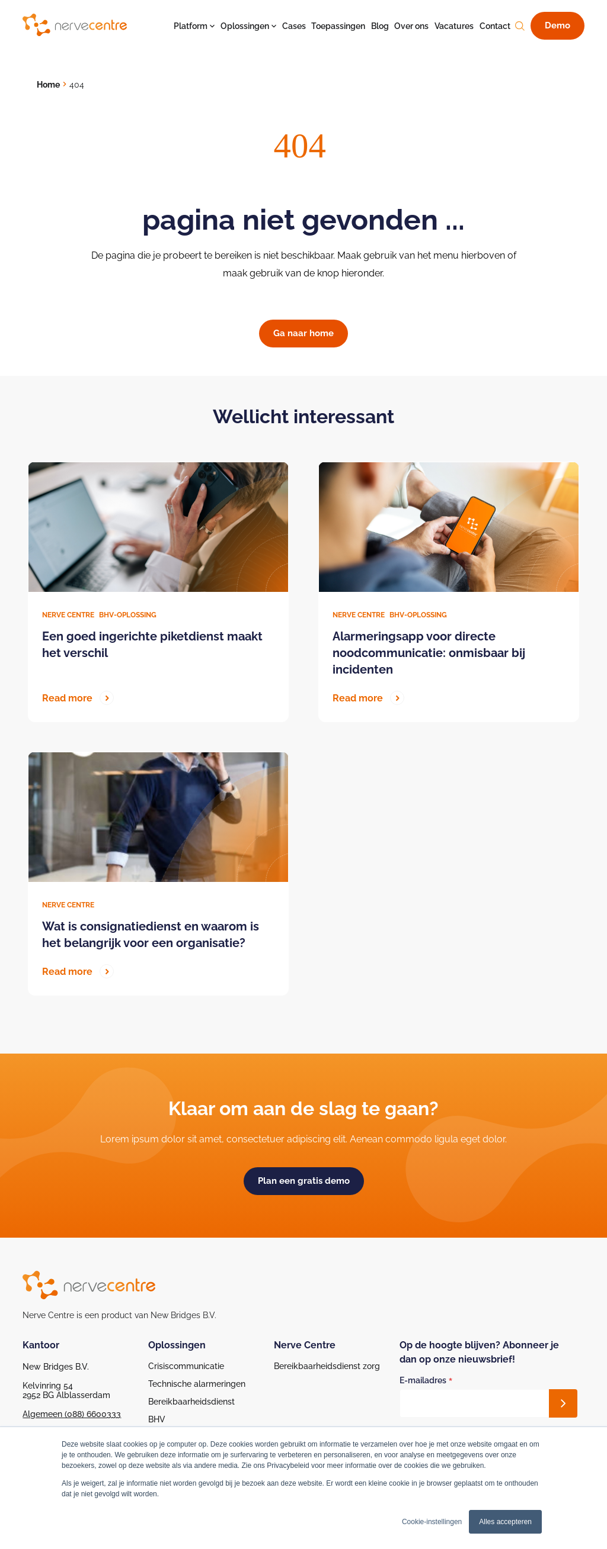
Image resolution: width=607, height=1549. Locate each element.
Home (48, 84)
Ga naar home (303, 333)
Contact (495, 26)
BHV (156, 1419)
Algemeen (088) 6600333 (72, 1414)
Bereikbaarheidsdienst (191, 1401)
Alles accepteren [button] (505, 1522)
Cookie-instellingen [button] (432, 1522)
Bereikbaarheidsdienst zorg (327, 1366)
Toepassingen (338, 26)
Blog (380, 26)
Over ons (411, 26)
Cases (294, 26)
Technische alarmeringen (196, 1384)
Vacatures (454, 26)
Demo (557, 25)
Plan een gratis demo (304, 1181)
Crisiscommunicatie (186, 1366)
